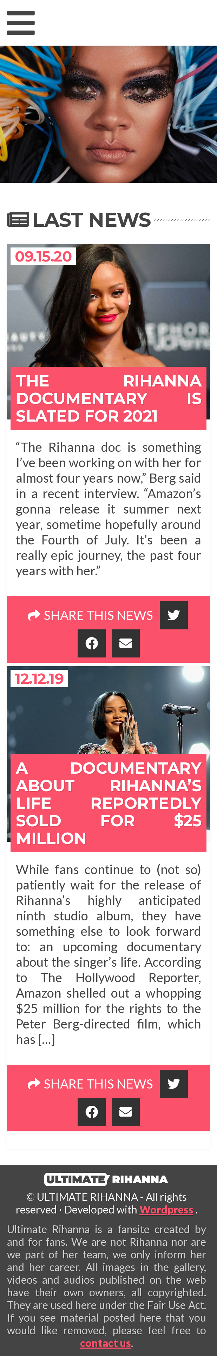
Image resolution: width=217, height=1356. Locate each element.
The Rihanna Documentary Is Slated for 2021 (108, 398)
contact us (105, 1342)
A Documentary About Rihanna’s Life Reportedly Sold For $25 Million (108, 803)
